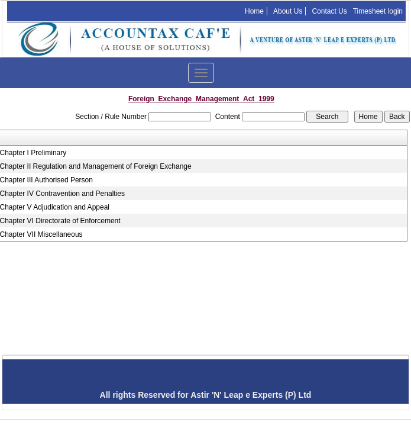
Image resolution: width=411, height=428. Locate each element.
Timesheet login (378, 11)
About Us (287, 11)
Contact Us (329, 11)
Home (254, 11)
